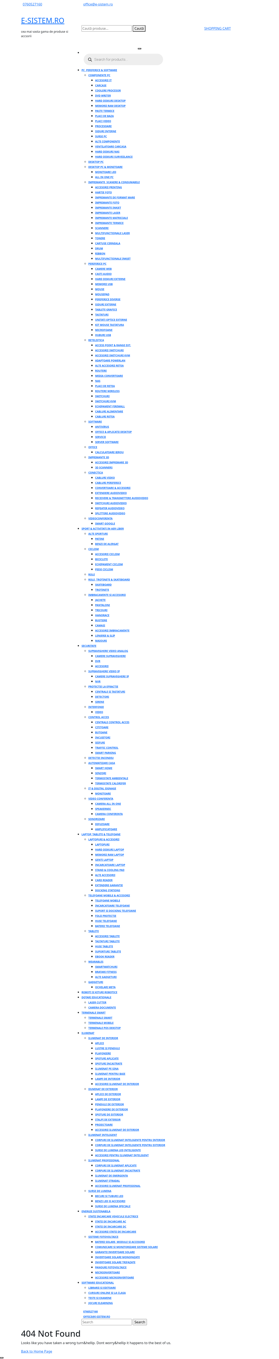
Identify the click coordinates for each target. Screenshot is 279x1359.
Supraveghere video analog (108, 651)
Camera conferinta (109, 814)
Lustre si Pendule (107, 1048)
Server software (106, 442)
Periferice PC (97, 264)
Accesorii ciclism (107, 554)
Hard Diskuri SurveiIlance (114, 157)
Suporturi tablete (108, 951)
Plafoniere (103, 1053)
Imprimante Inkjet (108, 208)
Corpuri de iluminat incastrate (117, 1170)
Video (99, 712)
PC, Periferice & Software (99, 70)
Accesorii (101, 666)
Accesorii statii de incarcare (115, 1232)
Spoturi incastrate (108, 1063)
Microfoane (104, 330)
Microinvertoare (107, 1272)
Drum (99, 248)
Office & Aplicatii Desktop (113, 432)
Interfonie (96, 707)
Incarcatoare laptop (110, 865)
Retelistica (96, 340)
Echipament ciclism (109, 564)
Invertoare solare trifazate (115, 1262)
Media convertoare (109, 376)
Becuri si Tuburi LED (109, 1196)
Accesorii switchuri (109, 350)
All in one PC (104, 177)
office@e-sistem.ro (98, 4)
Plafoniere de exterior (111, 1109)
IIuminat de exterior (103, 1089)
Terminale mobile (101, 1023)
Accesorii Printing (108, 187)
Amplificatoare (106, 829)
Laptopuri (102, 844)
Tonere (100, 238)
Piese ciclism (104, 569)
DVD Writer (103, 95)
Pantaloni (102, 605)
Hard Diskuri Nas (107, 151)
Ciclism (93, 549)
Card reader (104, 880)
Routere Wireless (107, 391)
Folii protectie (105, 916)
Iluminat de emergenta (111, 1176)
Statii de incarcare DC (110, 1226)
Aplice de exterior (108, 1094)
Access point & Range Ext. (113, 345)
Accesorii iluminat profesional (118, 1186)
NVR (97, 681)
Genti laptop (104, 860)
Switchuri (102, 396)
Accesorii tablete (107, 936)
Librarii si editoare (102, 1288)
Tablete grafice (106, 309)
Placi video (103, 121)
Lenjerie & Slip (105, 635)
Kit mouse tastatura (109, 325)
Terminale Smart (94, 1012)
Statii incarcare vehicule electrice (113, 1216)
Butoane (101, 732)
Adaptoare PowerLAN (110, 360)
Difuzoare (102, 824)
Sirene (99, 702)
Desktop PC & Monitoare (105, 167)
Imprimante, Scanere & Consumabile (114, 182)
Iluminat (88, 1033)
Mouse (99, 289)
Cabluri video (105, 478)
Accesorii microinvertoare (114, 1277)
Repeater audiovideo (110, 508)
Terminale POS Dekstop (104, 1028)
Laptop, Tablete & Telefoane (101, 834)
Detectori (102, 697)
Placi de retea (105, 386)
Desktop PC (96, 162)
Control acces (98, 717)
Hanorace (102, 615)
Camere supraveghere (110, 656)
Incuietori (102, 737)
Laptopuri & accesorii (103, 839)
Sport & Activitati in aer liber (103, 528)
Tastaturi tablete (107, 941)
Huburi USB (103, 335)
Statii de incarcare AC (110, 1221)
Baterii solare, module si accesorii (120, 1242)
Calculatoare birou (109, 452)
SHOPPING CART (217, 28)
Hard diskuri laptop (109, 849)
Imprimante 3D (98, 457)
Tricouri (101, 610)
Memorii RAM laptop (109, 855)
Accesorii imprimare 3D (111, 462)
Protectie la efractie (103, 686)
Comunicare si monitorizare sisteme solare (126, 1247)
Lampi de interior (107, 1079)
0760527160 (32, 4)
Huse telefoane (106, 921)
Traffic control (106, 748)
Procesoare (103, 126)
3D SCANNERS (104, 467)
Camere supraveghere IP (112, 676)
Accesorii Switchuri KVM (112, 355)
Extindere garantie (109, 885)
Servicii (100, 437)
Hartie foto (103, 192)
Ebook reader (104, 956)
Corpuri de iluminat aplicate (116, 1165)
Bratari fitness (106, 972)
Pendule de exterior (109, 1104)
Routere (101, 371)
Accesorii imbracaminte (112, 630)
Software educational (98, 1282)
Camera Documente (102, 1007)
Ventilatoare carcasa (110, 146)
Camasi (100, 625)
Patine (99, 539)
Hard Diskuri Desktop (110, 101)
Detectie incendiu (101, 758)
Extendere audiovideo (111, 493)
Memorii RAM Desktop (110, 106)
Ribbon (100, 253)
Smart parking (105, 753)
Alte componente (107, 141)
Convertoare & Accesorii (112, 488)
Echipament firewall (110, 406)
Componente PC (99, 75)
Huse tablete (104, 946)
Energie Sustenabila (96, 1211)
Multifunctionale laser (112, 233)
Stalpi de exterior (108, 1119)
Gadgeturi (95, 982)
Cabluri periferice (108, 483)
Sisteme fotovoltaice (103, 1237)
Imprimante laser (107, 213)
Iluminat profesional (104, 1160)
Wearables (95, 962)
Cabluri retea (105, 416)
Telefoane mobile (107, 900)
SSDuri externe (105, 304)
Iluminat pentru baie (110, 1074)
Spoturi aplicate (107, 1058)
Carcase (100, 85)
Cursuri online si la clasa (107, 1293)
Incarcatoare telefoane (112, 905)
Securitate (89, 646)
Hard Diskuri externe (110, 279)
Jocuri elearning (100, 1303)
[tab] (139, 48)
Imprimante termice (109, 223)
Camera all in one (108, 804)
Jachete (100, 600)
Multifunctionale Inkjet (113, 258)
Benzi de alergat (107, 544)
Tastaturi (101, 315)
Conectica (95, 472)
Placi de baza (104, 116)
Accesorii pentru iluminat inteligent (122, 1155)
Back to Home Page (36, 1351)
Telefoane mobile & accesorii (109, 895)
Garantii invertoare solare (115, 1252)
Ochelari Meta (105, 987)
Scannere (101, 228)
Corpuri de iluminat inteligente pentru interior (130, 1140)
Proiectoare (104, 1125)
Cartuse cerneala (107, 243)
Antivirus (102, 427)
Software (95, 421)
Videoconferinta (100, 518)
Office (92, 447)
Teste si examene (99, 1298)
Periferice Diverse (107, 299)
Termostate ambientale (111, 778)
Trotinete (102, 590)
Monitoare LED (105, 172)
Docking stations (107, 890)
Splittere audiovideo (110, 513)
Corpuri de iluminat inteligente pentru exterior (130, 1145)
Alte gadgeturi (106, 977)
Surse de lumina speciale (112, 1206)
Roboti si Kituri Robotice (99, 992)
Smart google (105, 523)
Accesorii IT (103, 80)
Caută (139, 28)
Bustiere (101, 620)
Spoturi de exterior (109, 1114)
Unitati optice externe (111, 320)
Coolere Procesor (108, 90)
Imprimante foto (107, 202)
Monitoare (103, 793)
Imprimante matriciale (111, 218)
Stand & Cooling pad (109, 870)
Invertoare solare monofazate (117, 1257)
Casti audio (103, 274)
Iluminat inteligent (102, 1135)
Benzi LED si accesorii (110, 1201)
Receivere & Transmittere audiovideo (121, 498)
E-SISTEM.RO (42, 20)
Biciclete (101, 559)
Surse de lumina (99, 1191)
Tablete (93, 931)
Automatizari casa (101, 763)
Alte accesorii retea (109, 365)
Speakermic (103, 809)
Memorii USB (104, 284)
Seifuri (100, 742)
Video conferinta (100, 798)
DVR (97, 661)
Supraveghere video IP (104, 671)
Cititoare (101, 727)
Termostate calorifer (110, 783)
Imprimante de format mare (115, 197)
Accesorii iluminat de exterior (117, 1130)
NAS (97, 381)
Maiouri (101, 641)
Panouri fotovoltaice (111, 1267)
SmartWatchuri (106, 967)
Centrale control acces (112, 722)
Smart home (103, 768)
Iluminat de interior (103, 1038)
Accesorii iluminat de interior (117, 1084)
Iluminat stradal (107, 1181)
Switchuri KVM (105, 401)
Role (91, 574)
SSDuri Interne (105, 131)
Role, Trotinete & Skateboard (109, 579)
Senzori (100, 773)
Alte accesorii (105, 875)
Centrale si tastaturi (110, 692)
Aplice (99, 1043)
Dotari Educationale (96, 997)
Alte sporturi (98, 534)
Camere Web (103, 269)
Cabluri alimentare (109, 411)
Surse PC (101, 136)
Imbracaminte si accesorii (107, 595)
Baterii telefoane (107, 926)
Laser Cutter (97, 1002)
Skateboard (103, 585)
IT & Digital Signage (102, 788)
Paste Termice (104, 111)
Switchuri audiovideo (111, 503)
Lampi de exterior (107, 1099)
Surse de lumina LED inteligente (118, 1150)
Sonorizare (96, 819)
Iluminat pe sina (106, 1069)
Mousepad (102, 294)
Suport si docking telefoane (115, 911)
